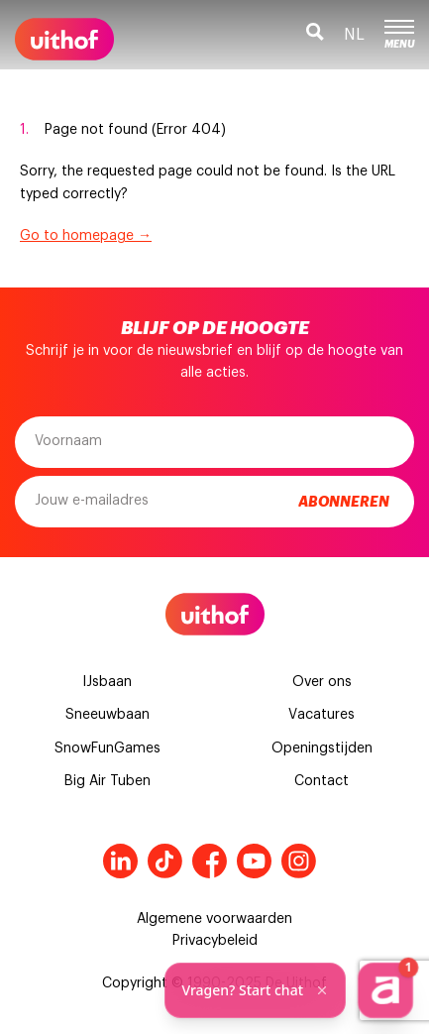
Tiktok (165, 861)
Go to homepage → (86, 236)
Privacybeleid (215, 941)
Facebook (209, 861)
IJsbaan (107, 682)
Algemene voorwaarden (214, 919)
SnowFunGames (107, 748)
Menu (399, 35)
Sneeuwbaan (107, 715)
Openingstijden (322, 748)
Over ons (322, 682)
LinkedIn (120, 861)
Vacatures (321, 715)
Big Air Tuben (107, 781)
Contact (321, 781)
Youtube (254, 861)
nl (354, 35)
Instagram (298, 861)
